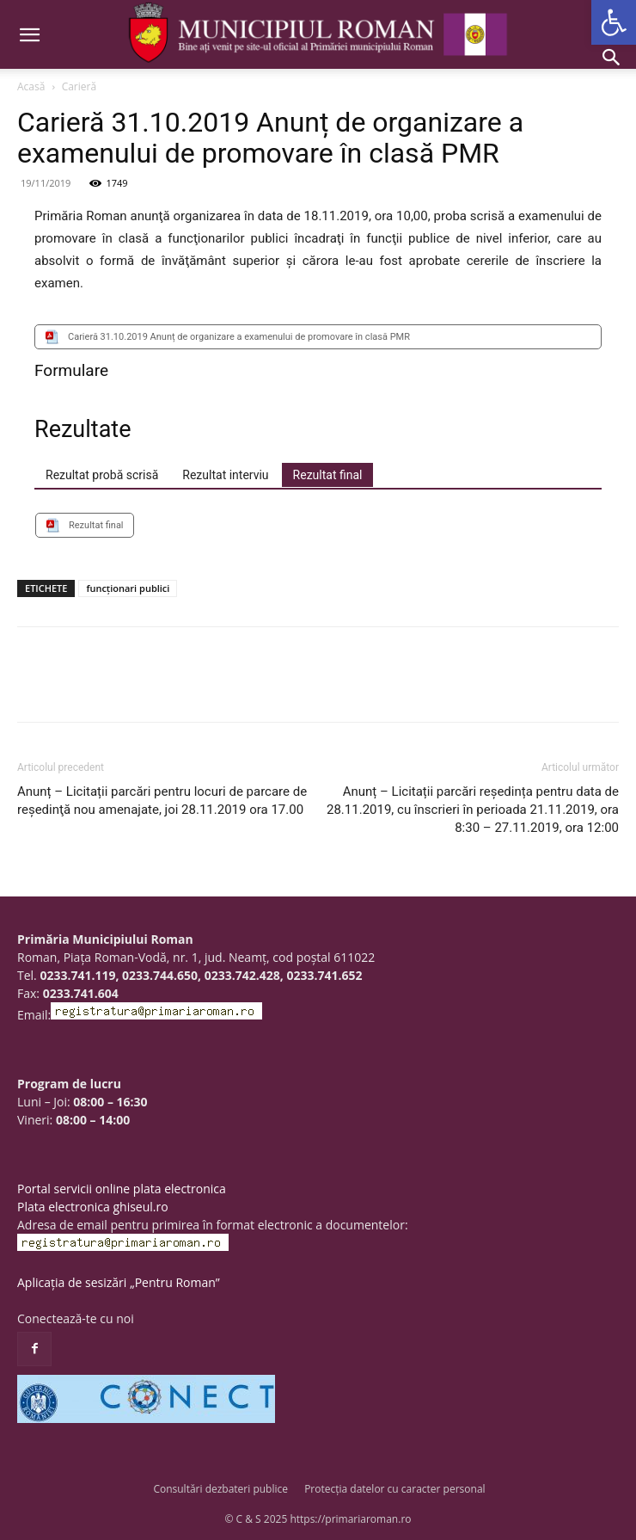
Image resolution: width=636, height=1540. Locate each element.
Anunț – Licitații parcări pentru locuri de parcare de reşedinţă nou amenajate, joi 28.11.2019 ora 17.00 (162, 800)
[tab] (101, 475)
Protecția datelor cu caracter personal (394, 1488)
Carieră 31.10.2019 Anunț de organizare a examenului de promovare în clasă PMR (239, 336)
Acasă (31, 86)
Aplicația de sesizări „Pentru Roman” (118, 1282)
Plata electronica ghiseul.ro (92, 1206)
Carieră (79, 86)
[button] (613, 22)
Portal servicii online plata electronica (121, 1188)
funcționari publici (127, 588)
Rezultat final (96, 525)
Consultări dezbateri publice (220, 1488)
